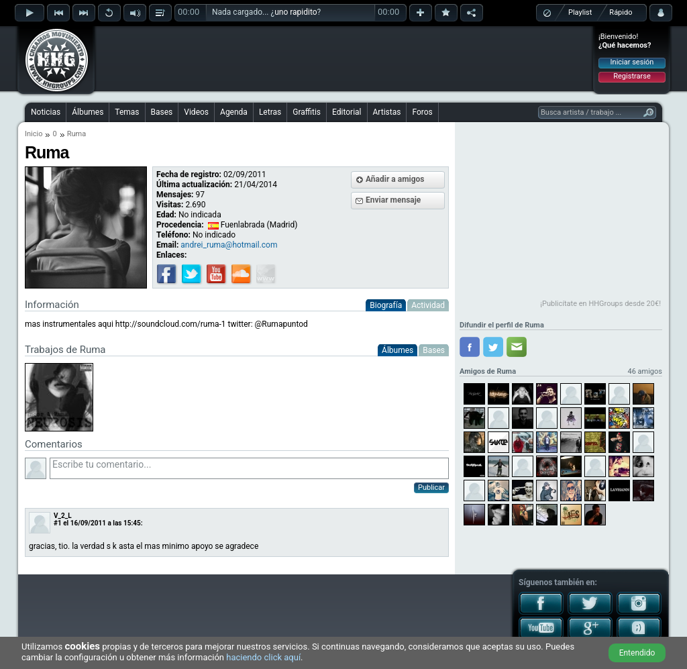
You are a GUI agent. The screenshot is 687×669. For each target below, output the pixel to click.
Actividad (428, 305)
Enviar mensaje (393, 200)
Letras (270, 112)
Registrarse (631, 76)
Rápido (620, 12)
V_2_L (63, 515)
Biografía (386, 305)
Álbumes (87, 112)
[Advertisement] (344, 58)
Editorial (346, 112)
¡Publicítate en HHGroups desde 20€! (600, 303)
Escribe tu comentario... (249, 468)
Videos (196, 112)
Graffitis (307, 112)
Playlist (580, 12)
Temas (127, 112)
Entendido (637, 653)
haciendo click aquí (263, 657)
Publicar (431, 487)
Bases (162, 112)
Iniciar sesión (632, 62)
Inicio (33, 134)
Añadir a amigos (395, 179)
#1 (58, 523)
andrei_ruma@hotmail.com (228, 245)
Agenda (234, 112)
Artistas (387, 112)
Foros (422, 112)
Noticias (45, 112)
